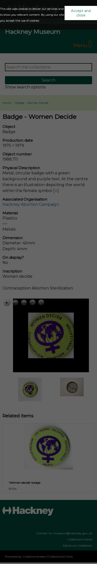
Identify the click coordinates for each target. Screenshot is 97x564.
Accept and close (81, 13)
